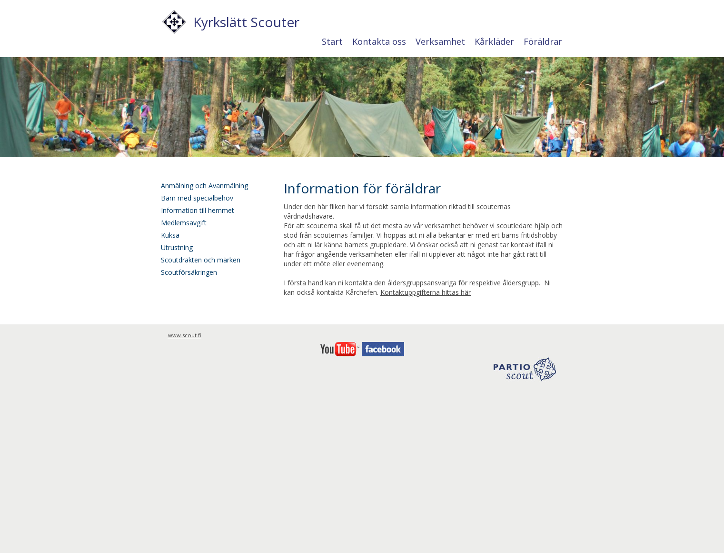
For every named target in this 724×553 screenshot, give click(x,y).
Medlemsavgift (184, 222)
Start (332, 41)
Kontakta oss (379, 41)
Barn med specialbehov (197, 197)
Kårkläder (494, 41)
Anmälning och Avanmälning (204, 185)
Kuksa (170, 235)
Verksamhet (440, 41)
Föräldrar (543, 41)
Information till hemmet (197, 210)
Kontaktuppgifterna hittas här (425, 292)
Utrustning (177, 247)
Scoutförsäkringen (189, 272)
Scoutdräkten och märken (200, 259)
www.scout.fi (184, 335)
